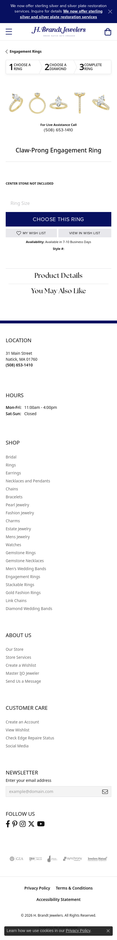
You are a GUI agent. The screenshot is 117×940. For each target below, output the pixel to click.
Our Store (14, 649)
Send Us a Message (23, 681)
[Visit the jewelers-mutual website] (97, 859)
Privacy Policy (37, 888)
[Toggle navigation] (9, 31)
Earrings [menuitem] (13, 473)
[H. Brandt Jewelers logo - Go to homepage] (58, 31)
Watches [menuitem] (13, 544)
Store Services (18, 657)
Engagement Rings (26, 51)
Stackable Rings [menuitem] (20, 584)
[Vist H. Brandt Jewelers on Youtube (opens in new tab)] (41, 824)
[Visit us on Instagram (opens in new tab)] (23, 824)
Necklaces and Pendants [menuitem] (28, 481)
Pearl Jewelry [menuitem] (17, 504)
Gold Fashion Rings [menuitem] (23, 592)
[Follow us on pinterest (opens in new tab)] (14, 824)
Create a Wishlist (21, 665)
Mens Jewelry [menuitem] (18, 536)
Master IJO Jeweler (22, 673)
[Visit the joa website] (53, 859)
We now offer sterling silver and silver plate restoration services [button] (61, 13)
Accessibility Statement (58, 899)
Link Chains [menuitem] (16, 600)
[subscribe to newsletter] (105, 791)
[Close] (110, 11)
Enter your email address (28, 780)
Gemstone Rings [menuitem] (21, 552)
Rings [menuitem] (11, 465)
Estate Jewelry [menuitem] (18, 528)
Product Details (58, 276)
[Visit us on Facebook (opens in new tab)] (8, 824)
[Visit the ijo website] (35, 859)
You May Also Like (58, 291)
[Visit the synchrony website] (72, 859)
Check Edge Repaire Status (30, 738)
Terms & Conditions (74, 888)
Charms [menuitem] (13, 520)
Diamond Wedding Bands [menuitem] (29, 608)
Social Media (17, 746)
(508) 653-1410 (58, 130)
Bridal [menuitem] (11, 457)
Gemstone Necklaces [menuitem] (25, 560)
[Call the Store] (19, 365)
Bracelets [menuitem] (14, 496)
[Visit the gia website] (16, 859)
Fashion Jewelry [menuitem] (20, 512)
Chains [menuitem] (12, 489)
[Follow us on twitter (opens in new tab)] (31, 824)
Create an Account (22, 722)
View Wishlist (17, 730)
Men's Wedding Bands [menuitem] (26, 568)
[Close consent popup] (108, 931)
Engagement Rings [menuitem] (23, 576)
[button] (107, 31)
